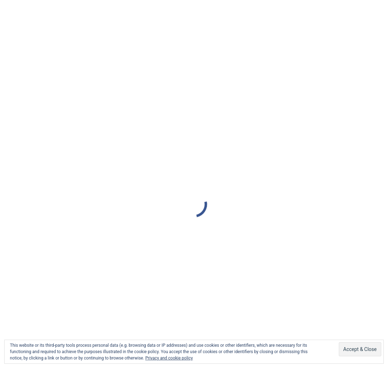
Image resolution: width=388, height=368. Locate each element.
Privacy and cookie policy (169, 358)
